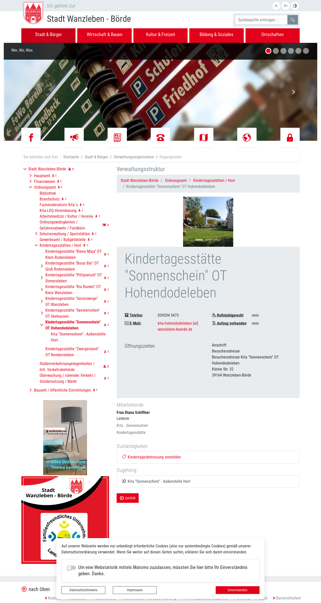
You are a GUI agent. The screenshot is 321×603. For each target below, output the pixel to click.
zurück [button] (127, 498)
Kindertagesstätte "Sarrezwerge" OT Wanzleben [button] (71, 301)
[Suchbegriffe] (261, 20)
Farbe (295, 6)
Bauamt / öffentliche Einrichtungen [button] (62, 390)
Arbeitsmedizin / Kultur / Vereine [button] (66, 216)
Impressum (135, 590)
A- (276, 5)
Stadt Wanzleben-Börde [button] (47, 169)
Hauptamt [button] (42, 175)
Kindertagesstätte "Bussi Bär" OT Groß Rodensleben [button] (72, 266)
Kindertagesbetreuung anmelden (151, 457)
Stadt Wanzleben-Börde (139, 180)
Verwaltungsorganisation (134, 157)
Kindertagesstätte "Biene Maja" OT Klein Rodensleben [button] (73, 254)
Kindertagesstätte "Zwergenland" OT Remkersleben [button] (72, 351)
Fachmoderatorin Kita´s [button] (59, 204)
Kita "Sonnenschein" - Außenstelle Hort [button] (78, 337)
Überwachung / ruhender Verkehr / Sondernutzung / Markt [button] (68, 378)
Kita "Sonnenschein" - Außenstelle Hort (156, 481)
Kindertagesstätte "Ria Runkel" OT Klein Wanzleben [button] (73, 289)
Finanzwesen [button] (44, 181)
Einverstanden (238, 590)
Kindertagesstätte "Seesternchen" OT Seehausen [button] (72, 313)
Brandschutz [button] (50, 199)
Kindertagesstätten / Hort (214, 180)
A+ (286, 5)
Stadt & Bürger (96, 157)
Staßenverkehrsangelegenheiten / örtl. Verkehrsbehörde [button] (67, 366)
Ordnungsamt (176, 180)
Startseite (71, 157)
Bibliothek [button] (48, 193)
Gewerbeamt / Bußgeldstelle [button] (63, 239)
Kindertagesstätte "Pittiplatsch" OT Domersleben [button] (73, 278)
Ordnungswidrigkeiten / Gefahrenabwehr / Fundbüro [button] (62, 225)
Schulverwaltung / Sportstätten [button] (65, 233)
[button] (27, 92)
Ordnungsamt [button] (45, 187)
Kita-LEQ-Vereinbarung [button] (58, 210)
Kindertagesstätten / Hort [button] (60, 245)
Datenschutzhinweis (83, 590)
